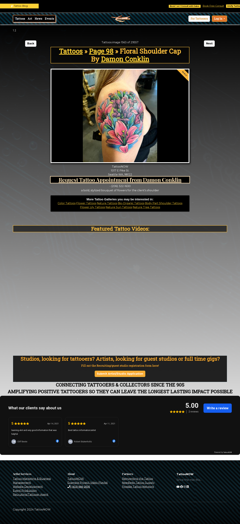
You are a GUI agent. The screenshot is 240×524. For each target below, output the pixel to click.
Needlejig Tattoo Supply (138, 482)
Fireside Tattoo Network (138, 486)
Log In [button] (218, 18)
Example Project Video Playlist (87, 482)
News (38, 18)
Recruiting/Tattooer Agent (30, 494)
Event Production (25, 490)
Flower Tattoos (86, 203)
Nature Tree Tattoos (146, 207)
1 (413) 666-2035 (78, 486)
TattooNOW (75, 478)
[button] (199, 19)
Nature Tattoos (107, 203)
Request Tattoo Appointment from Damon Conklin (120, 179)
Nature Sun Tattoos (119, 207)
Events (49, 18)
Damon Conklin (125, 59)
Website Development (28, 486)
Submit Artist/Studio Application (120, 373)
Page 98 (101, 51)
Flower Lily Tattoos (92, 207)
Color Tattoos (67, 203)
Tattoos (20, 18)
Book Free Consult (216, 5)
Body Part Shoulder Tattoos (163, 203)
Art (30, 18)
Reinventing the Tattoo (137, 478)
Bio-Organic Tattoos (131, 203)
